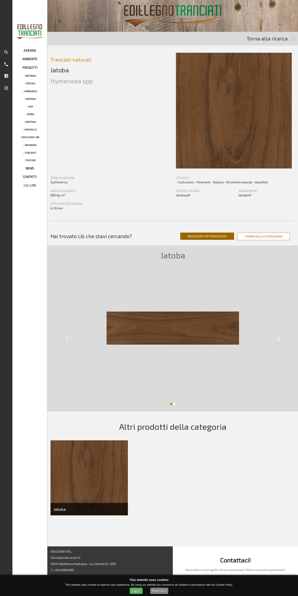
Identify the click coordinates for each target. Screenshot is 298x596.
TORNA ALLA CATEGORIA (263, 236)
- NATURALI (30, 75)
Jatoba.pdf (183, 195)
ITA (33, 185)
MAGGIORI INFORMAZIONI (207, 236)
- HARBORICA (30, 91)
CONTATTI (30, 177)
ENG (26, 185)
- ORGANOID (29, 144)
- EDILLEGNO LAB (29, 137)
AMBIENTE (29, 59)
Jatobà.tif (244, 195)
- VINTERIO (30, 98)
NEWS (29, 168)
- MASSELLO (30, 129)
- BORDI (29, 114)
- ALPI (30, 106)
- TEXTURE (30, 160)
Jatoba (60, 509)
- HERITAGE (29, 121)
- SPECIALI (29, 83)
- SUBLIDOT (29, 152)
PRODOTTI (29, 67)
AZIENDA (30, 50)
